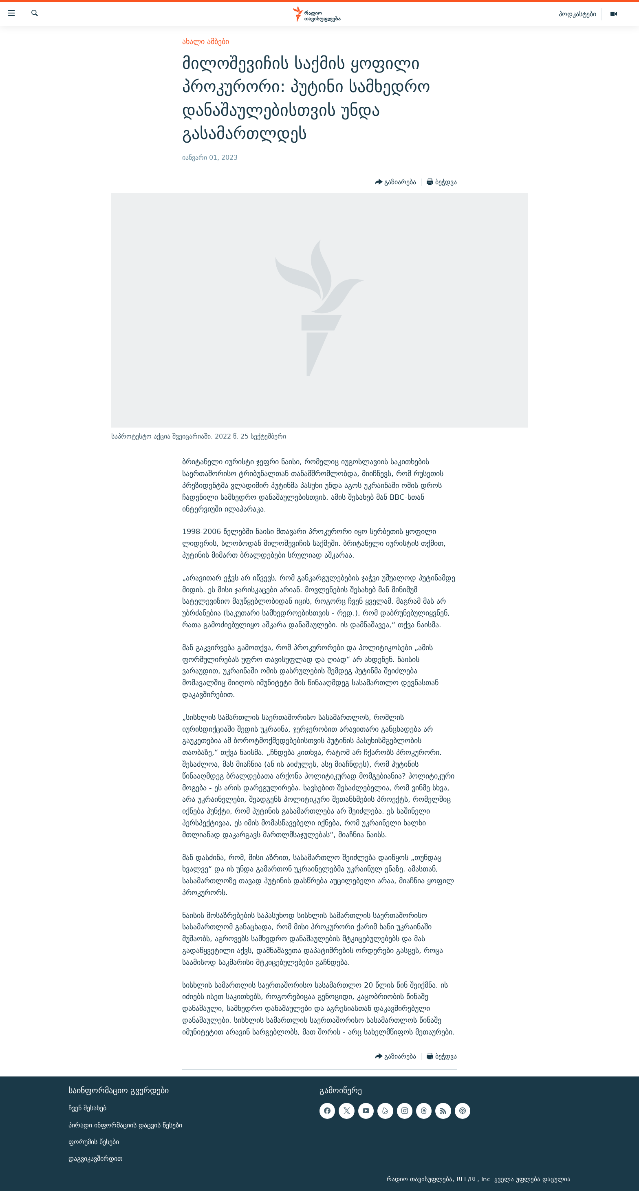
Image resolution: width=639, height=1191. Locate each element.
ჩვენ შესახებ (87, 1108)
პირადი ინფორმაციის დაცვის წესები (125, 1125)
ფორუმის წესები (93, 1141)
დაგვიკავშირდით (95, 1159)
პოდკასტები (577, 14)
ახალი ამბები (205, 41)
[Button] (395, 182)
